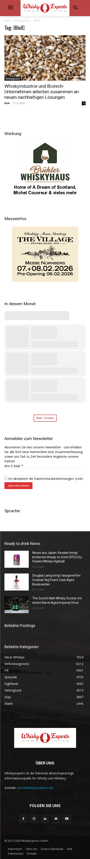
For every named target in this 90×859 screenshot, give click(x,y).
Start (7, 21)
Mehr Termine (45, 418)
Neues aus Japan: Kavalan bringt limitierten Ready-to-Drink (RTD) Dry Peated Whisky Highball (57, 557)
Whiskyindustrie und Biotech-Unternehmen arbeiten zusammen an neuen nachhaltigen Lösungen (41, 92)
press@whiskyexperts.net (35, 788)
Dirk (7, 103)
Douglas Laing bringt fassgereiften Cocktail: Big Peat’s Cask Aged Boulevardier (56, 580)
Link (79, 478)
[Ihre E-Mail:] (45, 472)
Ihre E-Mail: (13, 466)
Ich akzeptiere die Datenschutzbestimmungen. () (43, 478)
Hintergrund (13, 78)
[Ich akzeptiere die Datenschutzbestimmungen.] (5, 478)
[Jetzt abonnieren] (18, 485)
